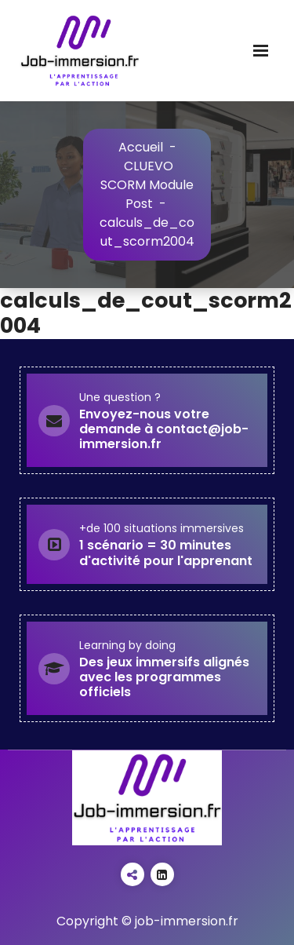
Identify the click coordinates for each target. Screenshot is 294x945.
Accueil (140, 147)
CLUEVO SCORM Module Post (147, 185)
